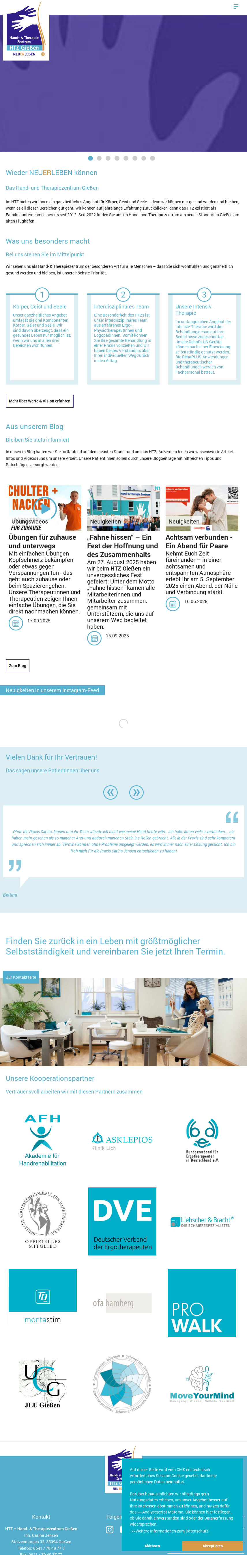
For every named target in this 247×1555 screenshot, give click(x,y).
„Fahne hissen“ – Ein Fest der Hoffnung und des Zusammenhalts (122, 545)
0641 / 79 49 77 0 (49, 1548)
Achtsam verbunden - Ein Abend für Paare (199, 541)
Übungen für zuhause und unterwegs (42, 541)
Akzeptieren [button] (213, 1545)
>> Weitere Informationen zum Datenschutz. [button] (170, 1531)
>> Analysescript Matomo (160, 1512)
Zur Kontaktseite (21, 977)
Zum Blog (17, 665)
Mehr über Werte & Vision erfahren (39, 401)
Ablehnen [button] (152, 1545)
